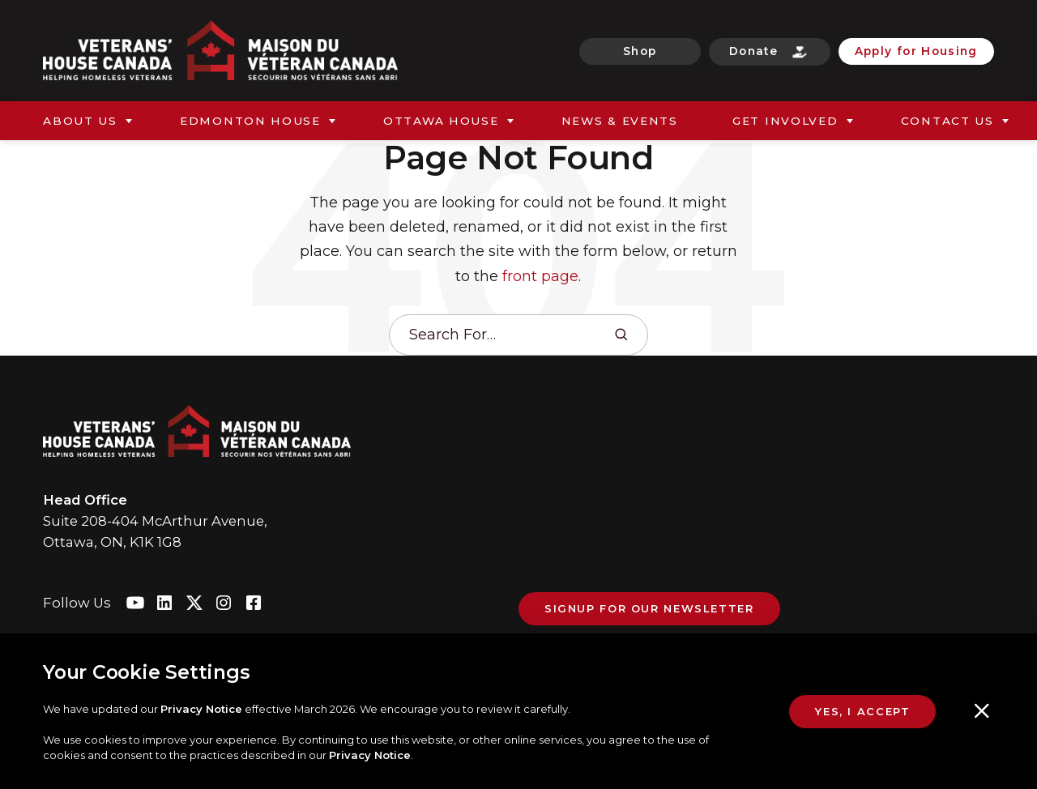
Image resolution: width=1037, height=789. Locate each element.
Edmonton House (250, 120)
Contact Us (947, 120)
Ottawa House (441, 120)
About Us (80, 120)
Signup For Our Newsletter (649, 608)
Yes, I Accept (862, 711)
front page (540, 275)
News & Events (619, 120)
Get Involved (785, 120)
